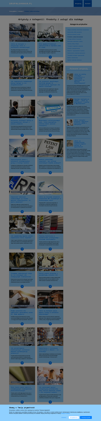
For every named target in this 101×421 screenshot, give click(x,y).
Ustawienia (63, 417)
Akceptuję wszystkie (86, 417)
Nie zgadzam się (73, 417)
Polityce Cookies (65, 413)
